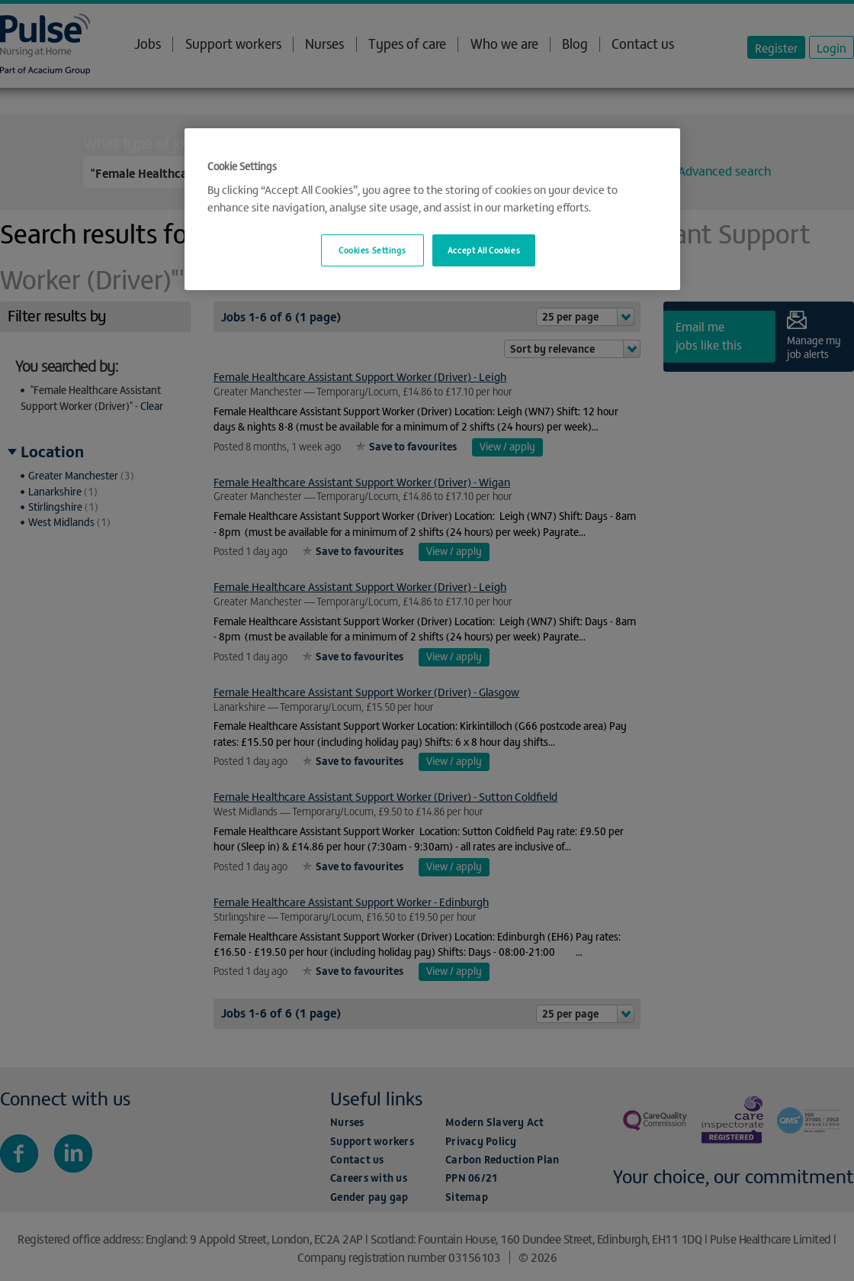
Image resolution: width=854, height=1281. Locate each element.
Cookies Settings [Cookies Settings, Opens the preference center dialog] (372, 250)
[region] (432, 209)
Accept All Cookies (484, 250)
